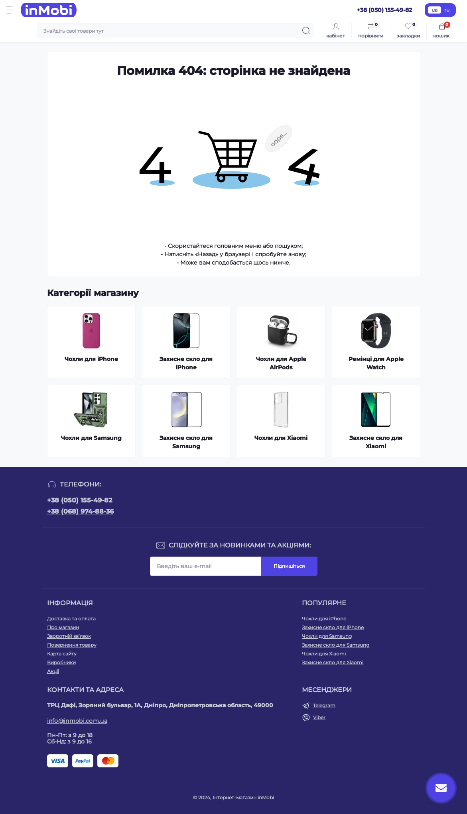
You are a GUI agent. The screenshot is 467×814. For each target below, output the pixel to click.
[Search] (306, 30)
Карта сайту (62, 654)
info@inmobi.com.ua (77, 720)
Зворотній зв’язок (69, 636)
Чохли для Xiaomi (324, 654)
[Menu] (10, 10)
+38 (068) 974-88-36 (80, 511)
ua (434, 10)
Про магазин (63, 627)
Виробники (61, 662)
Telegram (324, 705)
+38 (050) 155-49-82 (79, 500)
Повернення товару (72, 645)
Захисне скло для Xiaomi (332, 662)
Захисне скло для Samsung (335, 645)
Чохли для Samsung (327, 636)
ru (446, 10)
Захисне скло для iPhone (333, 627)
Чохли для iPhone (324, 619)
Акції (53, 671)
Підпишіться (289, 566)
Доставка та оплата (71, 619)
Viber (319, 717)
